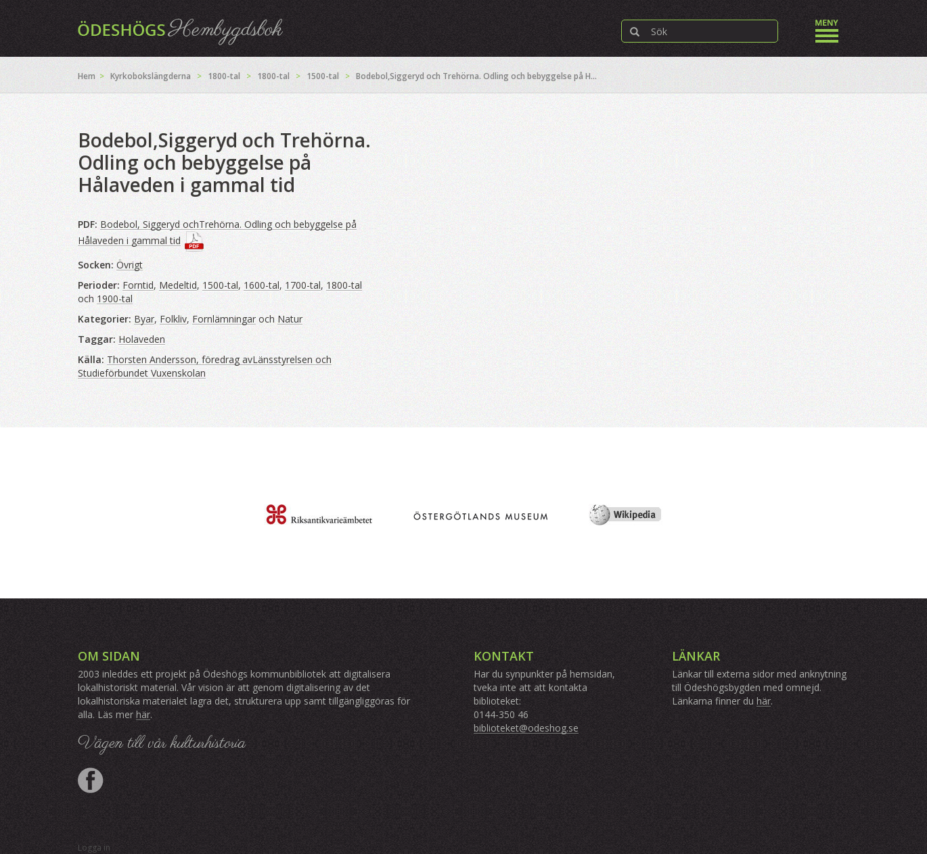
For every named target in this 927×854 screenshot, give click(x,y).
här (143, 714)
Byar (144, 318)
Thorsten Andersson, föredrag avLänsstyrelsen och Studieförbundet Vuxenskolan (205, 366)
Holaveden (141, 339)
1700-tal (303, 285)
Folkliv (173, 318)
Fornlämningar (224, 318)
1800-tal (224, 76)
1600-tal (261, 285)
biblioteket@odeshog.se (526, 727)
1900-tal (115, 298)
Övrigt (129, 264)
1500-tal (323, 76)
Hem (86, 76)
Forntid (138, 285)
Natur (289, 318)
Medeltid (178, 285)
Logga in (94, 847)
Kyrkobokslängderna (150, 76)
